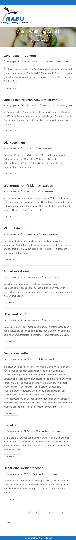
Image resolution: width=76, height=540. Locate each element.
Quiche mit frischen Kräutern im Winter (33, 99)
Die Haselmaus (15, 142)
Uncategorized (62, 62)
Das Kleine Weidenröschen (23, 468)
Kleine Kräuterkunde (51, 106)
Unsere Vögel (47, 191)
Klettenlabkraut (15, 228)
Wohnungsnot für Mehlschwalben (28, 185)
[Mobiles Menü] (71, 8)
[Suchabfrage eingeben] (38, 522)
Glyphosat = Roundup (20, 55)
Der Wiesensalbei (16, 353)
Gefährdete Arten (45, 148)
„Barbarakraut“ (15, 314)
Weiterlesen (12, 88)
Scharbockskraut (16, 271)
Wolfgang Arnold (40, 40)
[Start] (31, 40)
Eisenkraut (12, 425)
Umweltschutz (49, 62)
